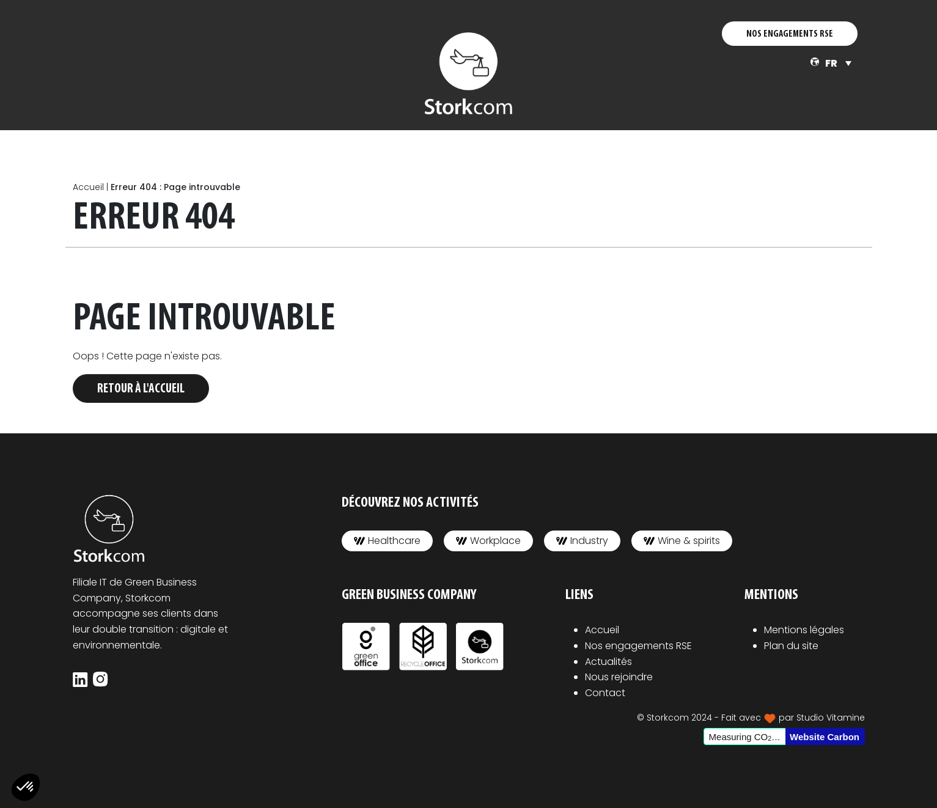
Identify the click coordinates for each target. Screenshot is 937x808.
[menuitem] (838, 63)
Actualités (608, 662)
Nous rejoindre (619, 677)
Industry (582, 541)
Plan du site (791, 646)
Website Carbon (824, 737)
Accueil (88, 187)
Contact (605, 693)
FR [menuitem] (831, 63)
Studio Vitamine (830, 717)
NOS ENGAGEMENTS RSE (789, 34)
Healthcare (387, 541)
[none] (838, 63)
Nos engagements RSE (638, 646)
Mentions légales (804, 630)
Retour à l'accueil (141, 389)
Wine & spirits (682, 541)
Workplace (488, 541)
